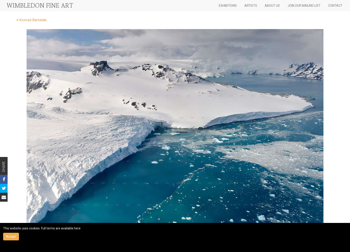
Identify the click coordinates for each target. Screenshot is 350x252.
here (77, 228)
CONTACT (335, 5)
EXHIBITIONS (228, 5)
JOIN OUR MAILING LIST (304, 5)
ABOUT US (272, 5)
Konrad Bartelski (31, 20)
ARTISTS (250, 5)
